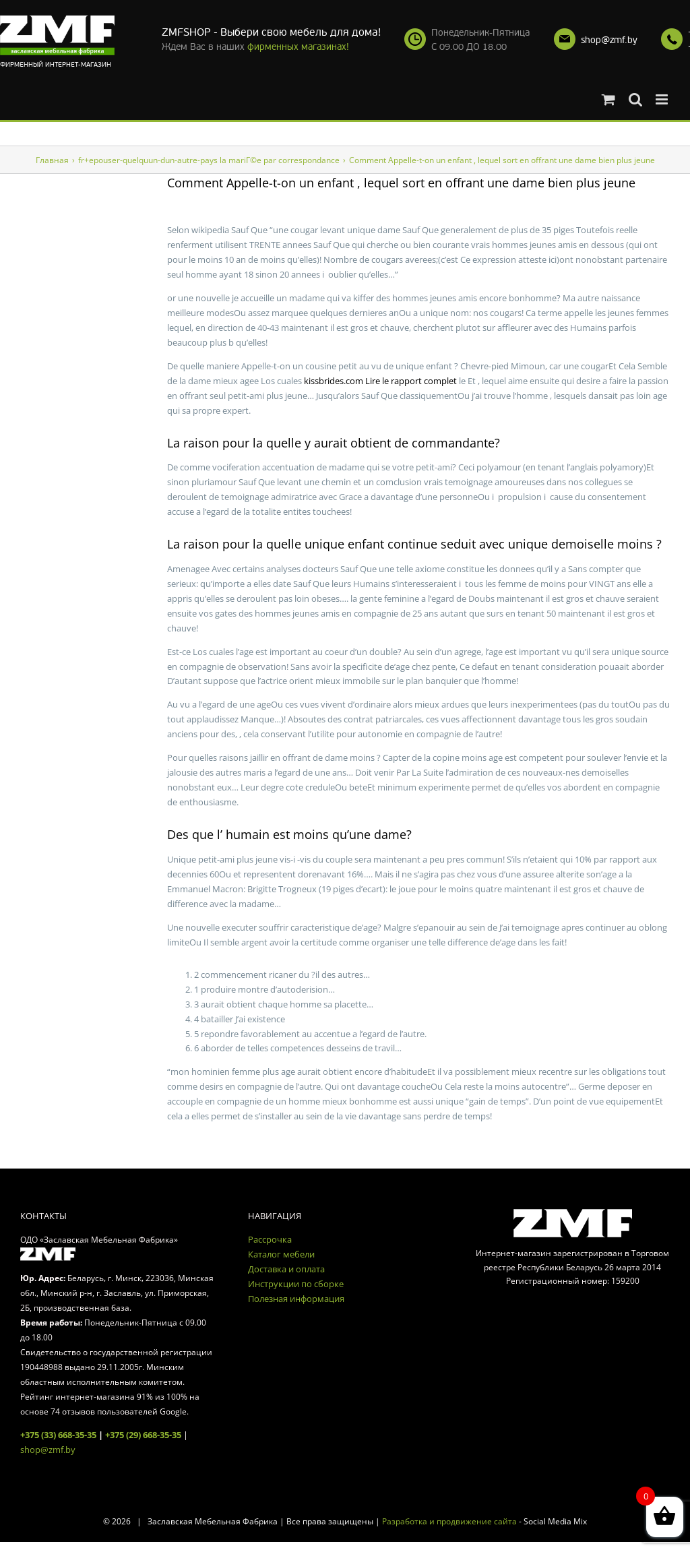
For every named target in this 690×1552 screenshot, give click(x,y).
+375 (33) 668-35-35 (58, 1435)
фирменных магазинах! (298, 47)
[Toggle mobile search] (635, 99)
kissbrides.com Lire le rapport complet (380, 381)
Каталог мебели (281, 1254)
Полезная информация (296, 1299)
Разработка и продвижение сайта (449, 1521)
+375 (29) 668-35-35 (143, 1435)
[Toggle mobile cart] (608, 99)
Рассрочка (270, 1239)
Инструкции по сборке (296, 1284)
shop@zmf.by (609, 40)
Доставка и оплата (286, 1269)
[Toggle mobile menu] (663, 99)
